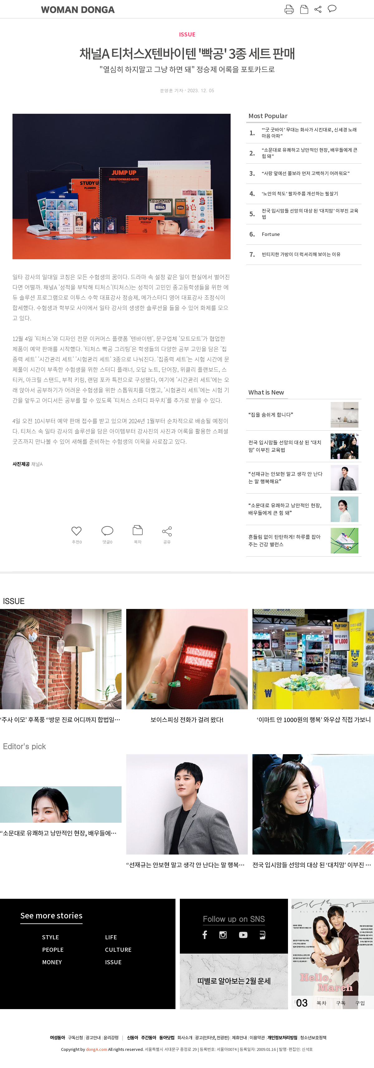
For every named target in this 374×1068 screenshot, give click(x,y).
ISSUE (187, 34)
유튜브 (243, 935)
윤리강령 (110, 1038)
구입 (360, 1003)
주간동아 (148, 1038)
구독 (341, 1003)
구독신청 (75, 1038)
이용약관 (257, 1038)
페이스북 (205, 935)
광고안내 (93, 1038)
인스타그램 (223, 935)
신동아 (132, 1038)
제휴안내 (239, 1038)
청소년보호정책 (313, 1038)
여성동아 (57, 1038)
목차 (321, 1003)
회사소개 (184, 1038)
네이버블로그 (262, 935)
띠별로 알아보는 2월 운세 (234, 981)
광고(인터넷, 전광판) (212, 1038)
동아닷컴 (166, 1038)
